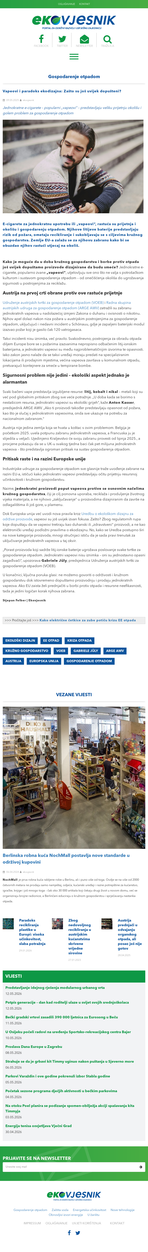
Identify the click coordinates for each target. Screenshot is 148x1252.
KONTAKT (84, 4)
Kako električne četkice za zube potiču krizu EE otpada (88, 620)
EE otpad (51, 640)
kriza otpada (79, 640)
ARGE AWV (115, 651)
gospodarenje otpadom (89, 661)
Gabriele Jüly (85, 651)
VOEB (60, 651)
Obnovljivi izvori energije (66, 1215)
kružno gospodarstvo (26, 651)
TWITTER (62, 41)
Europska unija (43, 661)
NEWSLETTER (84, 41)
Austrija (13, 661)
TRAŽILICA (108, 41)
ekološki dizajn (20, 640)
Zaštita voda (60, 1210)
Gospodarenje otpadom (30, 1210)
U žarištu (93, 1215)
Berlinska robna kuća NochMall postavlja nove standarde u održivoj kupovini (66, 859)
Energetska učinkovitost (89, 1210)
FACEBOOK (40, 41)
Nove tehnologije (123, 1210)
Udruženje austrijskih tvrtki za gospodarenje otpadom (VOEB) (53, 303)
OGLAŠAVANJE (66, 4)
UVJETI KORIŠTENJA (86, 1223)
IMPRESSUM (32, 1223)
